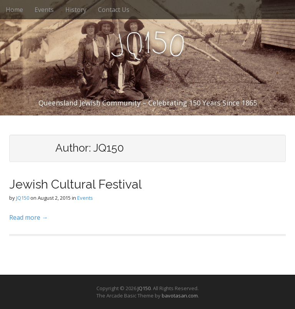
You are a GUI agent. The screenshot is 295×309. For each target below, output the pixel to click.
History (75, 9)
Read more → (28, 217)
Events (44, 9)
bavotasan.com (180, 295)
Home (14, 9)
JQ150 (22, 197)
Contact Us (113, 9)
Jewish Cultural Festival (75, 184)
